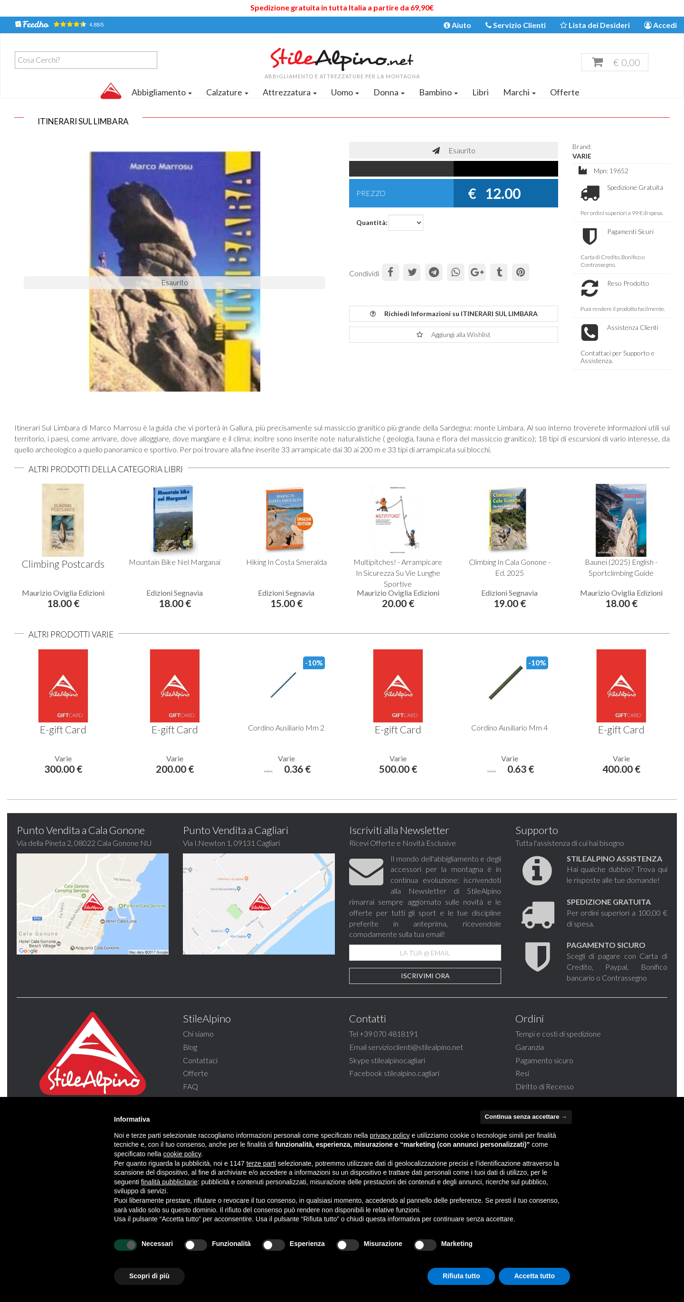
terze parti (261, 1163)
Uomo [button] (345, 92)
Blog (190, 1046)
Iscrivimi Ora (425, 976)
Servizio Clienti (515, 24)
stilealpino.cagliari (411, 1072)
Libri (480, 92)
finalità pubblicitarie (169, 1182)
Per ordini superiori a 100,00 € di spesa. (617, 912)
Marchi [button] (519, 92)
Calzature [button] (227, 92)
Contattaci (200, 1060)
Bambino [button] (438, 92)
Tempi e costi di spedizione (558, 1033)
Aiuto (457, 24)
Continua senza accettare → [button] (526, 1116)
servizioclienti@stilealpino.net (415, 1046)
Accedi (660, 24)
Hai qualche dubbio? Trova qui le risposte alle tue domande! (617, 869)
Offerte (565, 92)
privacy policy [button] (390, 1135)
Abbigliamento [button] (162, 92)
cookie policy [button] (182, 1154)
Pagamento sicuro (544, 1060)
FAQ (190, 1086)
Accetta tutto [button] (534, 1276)
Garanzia (529, 1046)
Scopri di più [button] (149, 1276)
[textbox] (88, 60)
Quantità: (368, 222)
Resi (522, 1072)
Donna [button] (389, 92)
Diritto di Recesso (544, 1086)
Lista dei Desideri (595, 24)
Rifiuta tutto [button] (461, 1276)
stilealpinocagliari (398, 1060)
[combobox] (86, 60)
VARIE (581, 156)
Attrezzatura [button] (290, 92)
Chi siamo (198, 1033)
